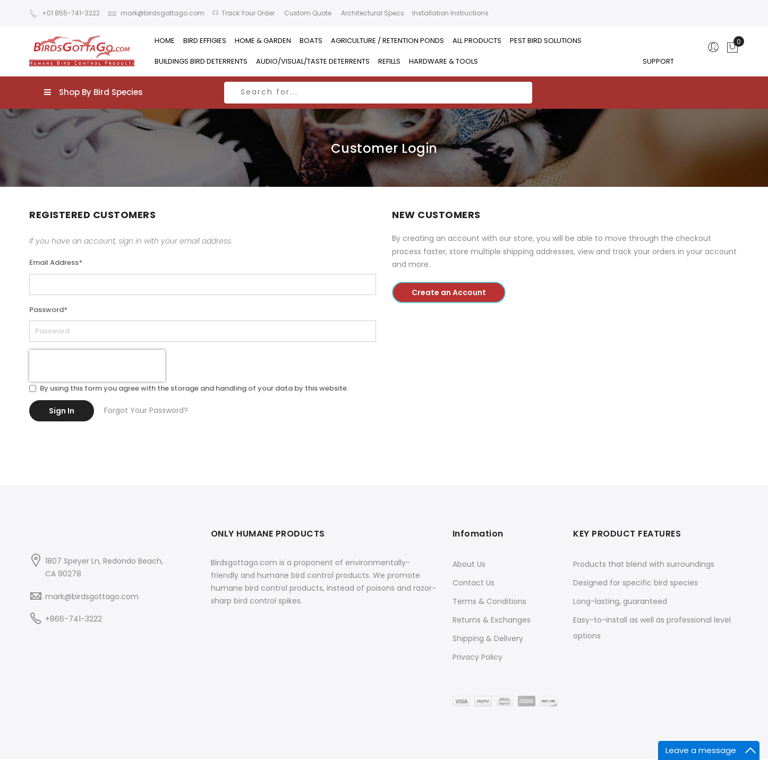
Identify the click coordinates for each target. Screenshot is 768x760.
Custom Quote (307, 13)
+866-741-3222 (73, 591)
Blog (640, 745)
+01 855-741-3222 (64, 13)
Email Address (55, 262)
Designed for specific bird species (635, 555)
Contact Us (473, 555)
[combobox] (378, 92)
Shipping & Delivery (488, 611)
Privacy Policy (477, 629)
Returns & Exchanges (492, 592)
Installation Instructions (450, 13)
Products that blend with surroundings (643, 536)
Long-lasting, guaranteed (620, 573)
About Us (469, 536)
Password (48, 310)
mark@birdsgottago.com (156, 13)
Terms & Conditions (489, 573)
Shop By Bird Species (93, 92)
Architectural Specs (371, 13)
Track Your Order (243, 13)
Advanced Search (594, 745)
